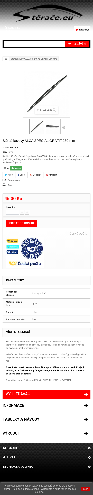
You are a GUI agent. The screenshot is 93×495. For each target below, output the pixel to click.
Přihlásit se (11, 27)
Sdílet (21, 175)
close (85, 489)
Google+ (35, 175)
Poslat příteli (14, 180)
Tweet (9, 175)
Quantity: (10, 207)
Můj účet (9, 457)
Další (63, 127)
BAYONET (66, 380)
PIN (50, 380)
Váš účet (9, 32)
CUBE (45, 380)
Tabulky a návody (21, 419)
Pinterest (51, 175)
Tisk (10, 185)
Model (6, 147)
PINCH (56, 380)
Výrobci (11, 433)
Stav (5, 152)
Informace (13, 405)
